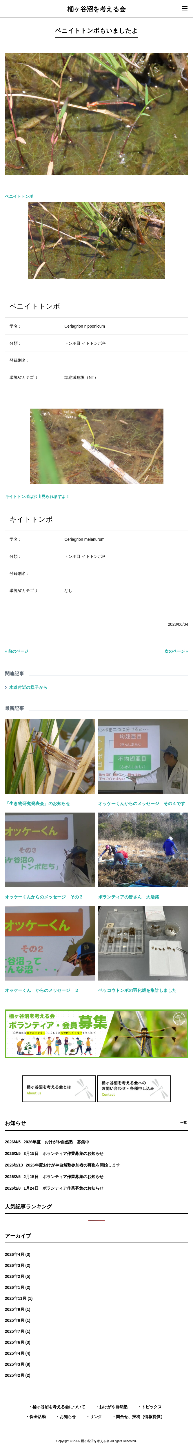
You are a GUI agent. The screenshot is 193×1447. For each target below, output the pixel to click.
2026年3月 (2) (17, 1265)
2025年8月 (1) (17, 1320)
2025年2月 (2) (17, 1375)
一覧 (183, 1122)
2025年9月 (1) (17, 1309)
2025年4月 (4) (17, 1353)
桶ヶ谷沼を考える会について (58, 1406)
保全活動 (38, 1416)
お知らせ (68, 1416)
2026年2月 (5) (17, 1276)
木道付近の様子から (28, 687)
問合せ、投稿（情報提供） (140, 1416)
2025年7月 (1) (17, 1331)
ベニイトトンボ (19, 196)
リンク (96, 1416)
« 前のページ (17, 651)
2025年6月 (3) (17, 1342)
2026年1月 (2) (17, 1287)
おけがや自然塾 (113, 1406)
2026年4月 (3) (17, 1254)
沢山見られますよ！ (51, 496)
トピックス (151, 1406)
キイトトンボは (84, 454)
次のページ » (176, 651)
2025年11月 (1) (19, 1298)
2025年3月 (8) (17, 1364)
